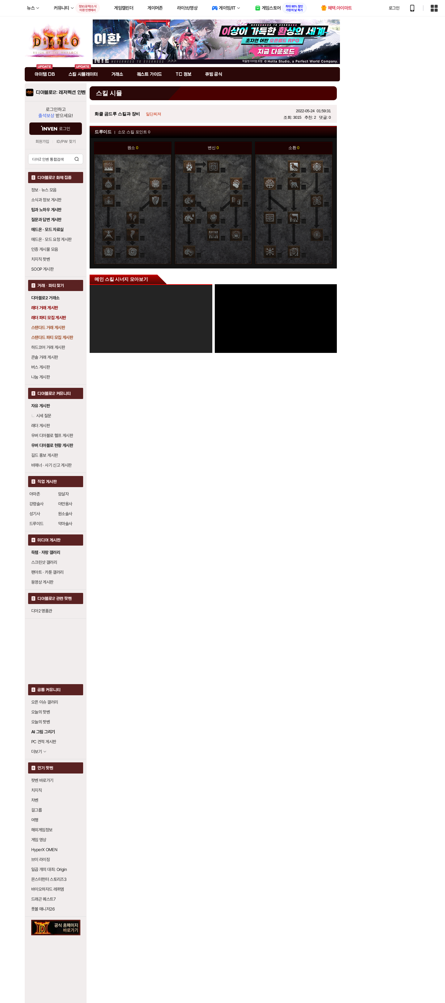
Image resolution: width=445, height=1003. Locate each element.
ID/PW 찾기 (66, 141)
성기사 (34, 513)
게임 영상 (38, 839)
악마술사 (65, 523)
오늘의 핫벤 (40, 711)
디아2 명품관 (41, 610)
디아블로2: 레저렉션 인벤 (61, 92)
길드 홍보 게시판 (44, 455)
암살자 (63, 493)
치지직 (36, 790)
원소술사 (65, 513)
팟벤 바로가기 (42, 780)
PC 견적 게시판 (43, 741)
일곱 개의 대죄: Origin (49, 869)
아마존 (34, 493)
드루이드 (36, 523)
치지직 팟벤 (40, 259)
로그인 (394, 8)
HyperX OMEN (44, 849)
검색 (76, 159)
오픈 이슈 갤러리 (44, 702)
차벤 (34, 800)
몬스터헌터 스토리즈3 (48, 879)
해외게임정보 (41, 829)
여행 (34, 819)
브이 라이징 (40, 859)
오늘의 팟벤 (40, 721)
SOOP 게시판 (42, 269)
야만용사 (65, 503)
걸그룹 (36, 810)
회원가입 (42, 141)
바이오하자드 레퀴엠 (47, 889)
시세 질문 (41, 415)
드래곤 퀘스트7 (43, 899)
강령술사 (36, 503)
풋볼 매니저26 (43, 909)
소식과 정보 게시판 (46, 199)
